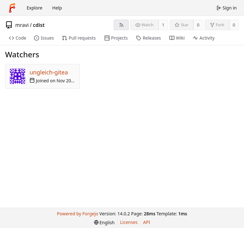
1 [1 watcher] (163, 25)
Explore (34, 8)
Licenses (129, 222)
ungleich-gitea (49, 72)
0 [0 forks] (234, 25)
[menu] (104, 222)
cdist (38, 25)
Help (57, 8)
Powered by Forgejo (77, 214)
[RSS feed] (121, 25)
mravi (22, 25)
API (146, 222)
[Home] (12, 8)
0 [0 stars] (198, 25)
